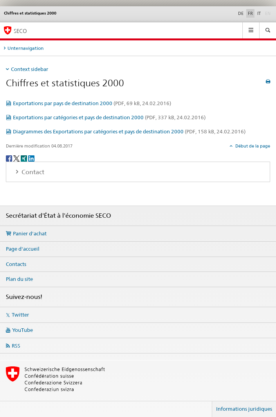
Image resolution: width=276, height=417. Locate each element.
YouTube (22, 330)
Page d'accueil (23, 249)
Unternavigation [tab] (25, 48)
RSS (16, 345)
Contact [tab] (32, 172)
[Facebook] (9, 158)
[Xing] (24, 158)
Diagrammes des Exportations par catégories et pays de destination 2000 (129, 131)
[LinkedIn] (31, 158)
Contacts (16, 264)
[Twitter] (17, 158)
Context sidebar (29, 69)
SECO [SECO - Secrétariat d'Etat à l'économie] (20, 30)
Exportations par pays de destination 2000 (92, 103)
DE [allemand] (241, 13)
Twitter (20, 314)
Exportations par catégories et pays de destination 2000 (109, 117)
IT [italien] (259, 13)
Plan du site (19, 279)
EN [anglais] (268, 13)
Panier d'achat (30, 233)
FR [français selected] (250, 13)
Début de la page (252, 146)
